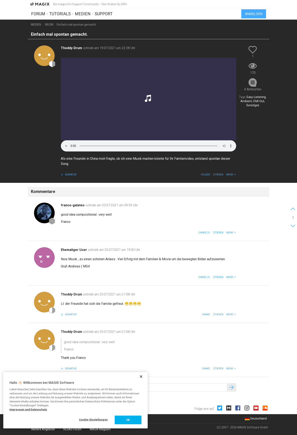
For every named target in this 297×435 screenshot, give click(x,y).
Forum (38, 13)
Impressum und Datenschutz (28, 409)
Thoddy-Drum (72, 48)
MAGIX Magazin (100, 429)
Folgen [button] (205, 174)
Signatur (70, 174)
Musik (49, 24)
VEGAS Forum (72, 429)
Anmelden (253, 14)
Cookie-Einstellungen (93, 419)
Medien (83, 13)
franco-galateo (73, 205)
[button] (231, 174)
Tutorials (60, 13)
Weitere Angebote (43, 429)
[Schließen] (141, 376)
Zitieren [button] (218, 174)
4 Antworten (252, 89)
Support (104, 13)
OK (128, 419)
